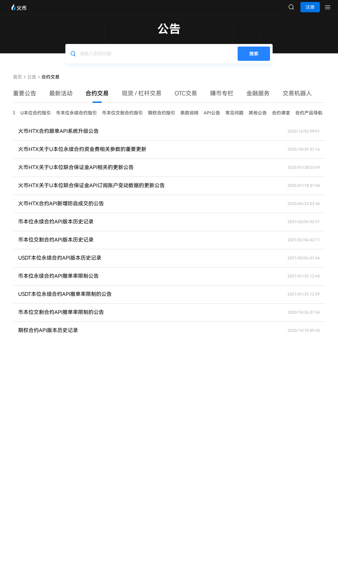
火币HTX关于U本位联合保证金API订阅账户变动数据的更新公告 (91, 192)
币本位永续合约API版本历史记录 (56, 228)
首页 (17, 83)
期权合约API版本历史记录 (48, 337)
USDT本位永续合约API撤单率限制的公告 (65, 300)
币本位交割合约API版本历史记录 (56, 246)
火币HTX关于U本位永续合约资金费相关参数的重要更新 (82, 156)
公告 (31, 83)
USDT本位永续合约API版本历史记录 (59, 264)
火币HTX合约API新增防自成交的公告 (61, 210)
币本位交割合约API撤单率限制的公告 (61, 319)
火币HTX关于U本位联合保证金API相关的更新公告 (76, 174)
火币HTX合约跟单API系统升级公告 (58, 138)
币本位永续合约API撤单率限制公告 (58, 282)
